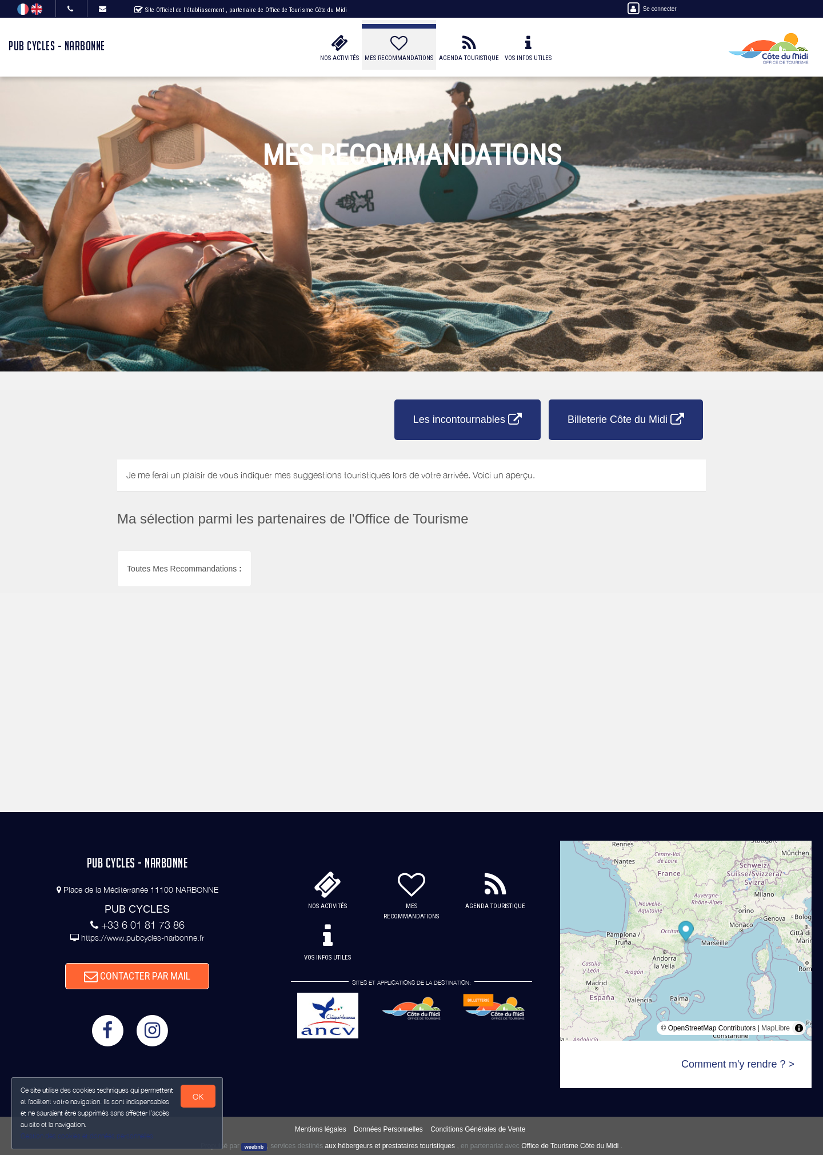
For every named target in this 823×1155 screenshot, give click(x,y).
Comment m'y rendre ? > (737, 1064)
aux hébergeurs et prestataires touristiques (390, 1146)
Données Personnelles (388, 1129)
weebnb (254, 1146)
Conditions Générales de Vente (477, 1129)
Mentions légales (320, 1129)
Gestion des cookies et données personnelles (87, 1136)
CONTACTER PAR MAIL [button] (137, 976)
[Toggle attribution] (799, 1028)
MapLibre (775, 1028)
